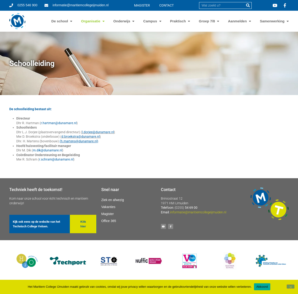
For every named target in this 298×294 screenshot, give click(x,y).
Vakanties (108, 207)
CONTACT (166, 5)
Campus (150, 21)
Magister (107, 214)
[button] (83, 224)
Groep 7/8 (207, 21)
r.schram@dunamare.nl (56, 159)
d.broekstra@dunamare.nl (80, 136)
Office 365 (108, 221)
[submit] (248, 5)
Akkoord (262, 286)
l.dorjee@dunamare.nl (98, 132)
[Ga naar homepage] (17, 21)
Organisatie (90, 21)
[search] (221, 5)
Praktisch (178, 21)
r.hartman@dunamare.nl (59, 123)
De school (59, 21)
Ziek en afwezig (112, 200)
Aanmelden (237, 21)
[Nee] (291, 286)
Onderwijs (121, 21)
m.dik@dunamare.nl (47, 150)
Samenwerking (272, 21)
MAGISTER (142, 5)
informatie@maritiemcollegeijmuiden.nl (198, 212)
